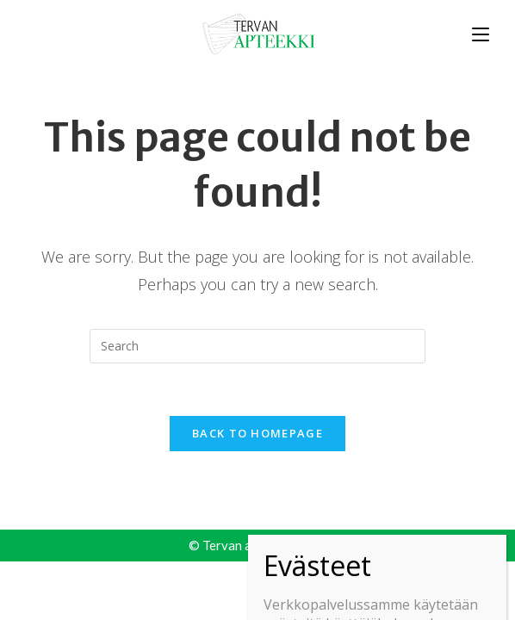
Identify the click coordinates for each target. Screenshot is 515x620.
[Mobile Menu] (480, 33)
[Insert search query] (257, 346)
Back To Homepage (257, 433)
